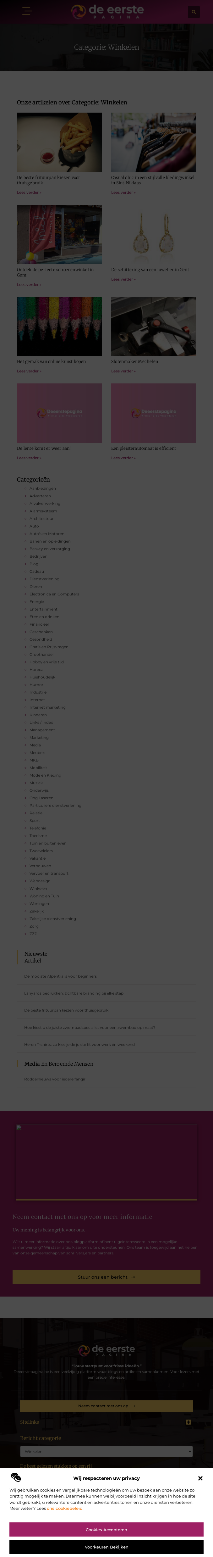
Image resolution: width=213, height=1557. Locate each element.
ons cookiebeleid (65, 1508)
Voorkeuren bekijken (106, 1546)
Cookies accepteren (106, 1529)
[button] (200, 1478)
